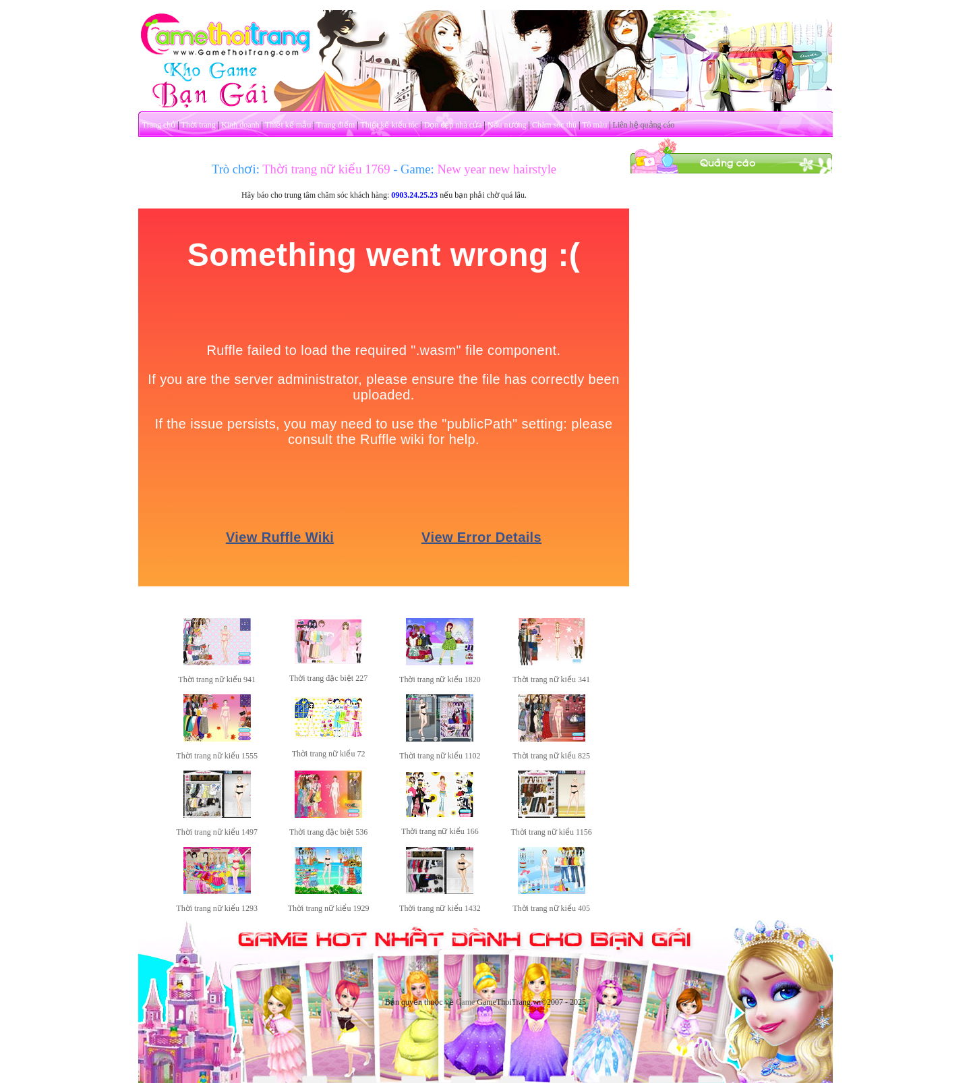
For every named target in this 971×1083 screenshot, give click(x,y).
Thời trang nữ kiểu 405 (551, 908)
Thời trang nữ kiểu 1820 (440, 679)
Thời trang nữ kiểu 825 (551, 755)
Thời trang (198, 125)
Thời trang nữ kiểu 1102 (439, 755)
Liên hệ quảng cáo (644, 125)
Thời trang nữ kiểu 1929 (329, 908)
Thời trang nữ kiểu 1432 (440, 908)
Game (465, 1002)
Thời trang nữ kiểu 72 (328, 753)
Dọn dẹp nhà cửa (453, 125)
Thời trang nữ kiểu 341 (551, 679)
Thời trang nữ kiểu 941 (217, 679)
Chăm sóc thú (554, 125)
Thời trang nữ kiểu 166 (440, 831)
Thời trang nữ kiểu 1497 (217, 832)
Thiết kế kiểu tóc (389, 125)
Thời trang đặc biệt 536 (328, 832)
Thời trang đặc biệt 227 (328, 678)
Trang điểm (335, 125)
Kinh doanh (240, 125)
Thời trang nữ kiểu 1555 (217, 755)
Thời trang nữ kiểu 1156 (550, 832)
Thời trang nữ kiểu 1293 (217, 908)
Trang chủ (159, 125)
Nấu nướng (507, 125)
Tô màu (594, 125)
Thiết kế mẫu (288, 125)
